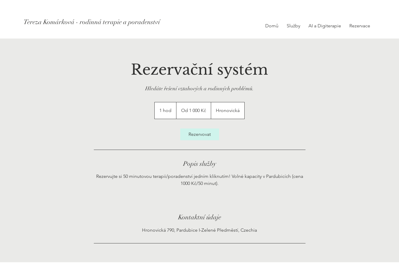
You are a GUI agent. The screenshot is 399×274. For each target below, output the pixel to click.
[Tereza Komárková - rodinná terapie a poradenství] (92, 22)
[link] (199, 134)
